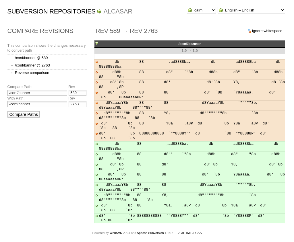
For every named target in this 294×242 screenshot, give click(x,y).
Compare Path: (19, 87)
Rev (71, 87)
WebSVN (116, 233)
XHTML (186, 233)
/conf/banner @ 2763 (32, 65)
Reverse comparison (32, 73)
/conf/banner (189, 44)
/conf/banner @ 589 (31, 58)
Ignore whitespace (267, 31)
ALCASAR (117, 11)
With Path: (15, 98)
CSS (198, 233)
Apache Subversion (150, 233)
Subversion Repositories (51, 11)
